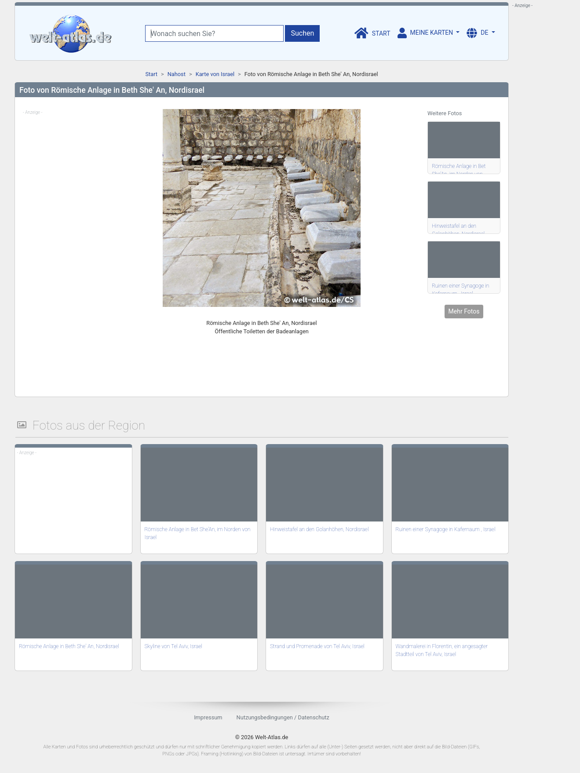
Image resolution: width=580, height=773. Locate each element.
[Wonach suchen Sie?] (214, 33)
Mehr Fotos (464, 311)
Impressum (208, 717)
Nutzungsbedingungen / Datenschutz (283, 717)
